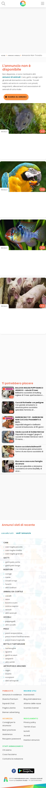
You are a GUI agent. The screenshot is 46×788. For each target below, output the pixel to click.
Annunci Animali (14, 55)
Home (3, 55)
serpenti (9, 658)
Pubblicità (7, 691)
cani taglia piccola (13, 547)
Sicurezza (7, 718)
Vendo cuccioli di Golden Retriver (29, 432)
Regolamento (31, 718)
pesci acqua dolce (13, 633)
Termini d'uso (30, 726)
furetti (8, 584)
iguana (8, 652)
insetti (8, 674)
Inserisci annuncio (32, 740)
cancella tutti (7, 533)
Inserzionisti (29, 694)
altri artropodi (11, 680)
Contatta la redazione (12, 758)
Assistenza (7, 734)
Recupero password (11, 738)
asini (7, 599)
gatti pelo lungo (12, 565)
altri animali (11, 613)
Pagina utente (9, 708)
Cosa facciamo (9, 754)
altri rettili (10, 662)
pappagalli (10, 621)
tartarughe (10, 648)
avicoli (8, 609)
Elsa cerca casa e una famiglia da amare (28, 462)
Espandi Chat (8, 703)
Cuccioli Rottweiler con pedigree (29, 402)
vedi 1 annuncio (23, 533)
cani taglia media (13, 550)
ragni (7, 670)
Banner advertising (11, 712)
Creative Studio (21, 780)
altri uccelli (10, 625)
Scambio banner (31, 708)
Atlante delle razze (32, 703)
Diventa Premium (10, 699)
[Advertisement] (23, 30)
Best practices (9, 730)
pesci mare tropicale (15, 640)
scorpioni (9, 677)
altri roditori (10, 587)
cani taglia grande (13, 554)
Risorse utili (30, 691)
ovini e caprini (11, 606)
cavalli (8, 596)
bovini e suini (11, 603)
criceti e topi (11, 581)
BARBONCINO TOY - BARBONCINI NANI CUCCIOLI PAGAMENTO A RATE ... (29, 419)
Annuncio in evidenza (12, 694)
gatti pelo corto (12, 562)
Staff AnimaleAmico (12, 746)
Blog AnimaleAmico (32, 699)
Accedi (27, 735)
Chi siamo (7, 750)
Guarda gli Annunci (17, 97)
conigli (8, 574)
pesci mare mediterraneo (17, 636)
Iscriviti (27, 731)
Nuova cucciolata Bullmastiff (28, 447)
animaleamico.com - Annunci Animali (28, 778)
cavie (7, 577)
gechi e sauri (11, 655)
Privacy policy (30, 722)
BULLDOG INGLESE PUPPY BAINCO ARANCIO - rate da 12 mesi (29, 389)
